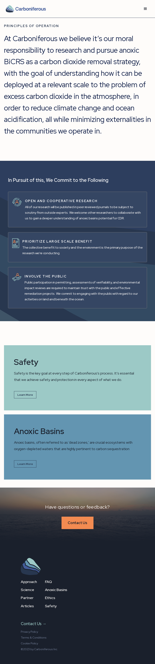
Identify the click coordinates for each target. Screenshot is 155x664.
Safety (51, 606)
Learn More (25, 395)
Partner (27, 597)
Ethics (50, 597)
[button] (145, 9)
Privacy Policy (29, 632)
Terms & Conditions (33, 637)
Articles (27, 606)
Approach (29, 581)
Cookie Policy (29, 643)
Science (27, 589)
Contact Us (77, 522)
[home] (26, 8)
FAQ (48, 581)
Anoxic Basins (56, 589)
